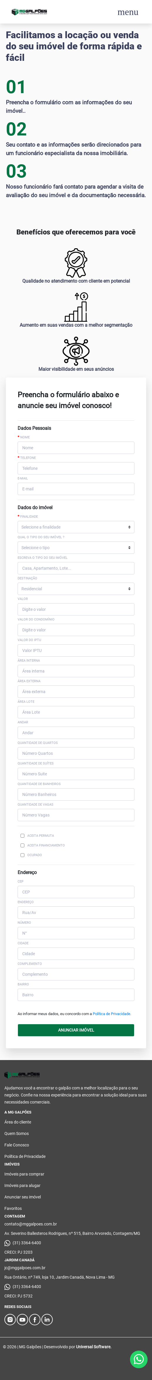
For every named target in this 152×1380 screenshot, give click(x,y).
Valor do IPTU (29, 640)
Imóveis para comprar (24, 1174)
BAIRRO (23, 984)
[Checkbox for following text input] (22, 836)
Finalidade (28, 516)
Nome (24, 437)
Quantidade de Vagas (35, 804)
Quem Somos (16, 1133)
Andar (23, 722)
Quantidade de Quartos (38, 743)
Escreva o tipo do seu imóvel (42, 558)
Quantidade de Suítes (36, 763)
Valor (23, 599)
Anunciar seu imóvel (22, 1197)
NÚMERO (24, 923)
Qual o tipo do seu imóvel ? (41, 537)
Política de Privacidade (111, 1014)
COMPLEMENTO (30, 964)
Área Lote (26, 702)
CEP (20, 881)
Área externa (29, 681)
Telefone (27, 458)
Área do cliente (17, 1122)
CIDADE (23, 943)
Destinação (27, 578)
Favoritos (13, 1208)
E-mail (23, 478)
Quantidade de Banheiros (39, 784)
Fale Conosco (16, 1145)
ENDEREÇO (26, 902)
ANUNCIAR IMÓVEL (76, 1030)
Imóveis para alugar (22, 1185)
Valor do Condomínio (36, 619)
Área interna (29, 661)
